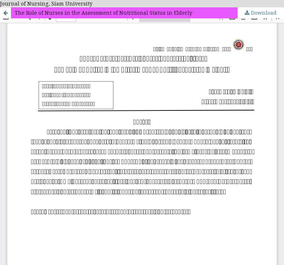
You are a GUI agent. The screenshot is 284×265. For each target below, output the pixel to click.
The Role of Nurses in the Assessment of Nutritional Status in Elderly (103, 12)
